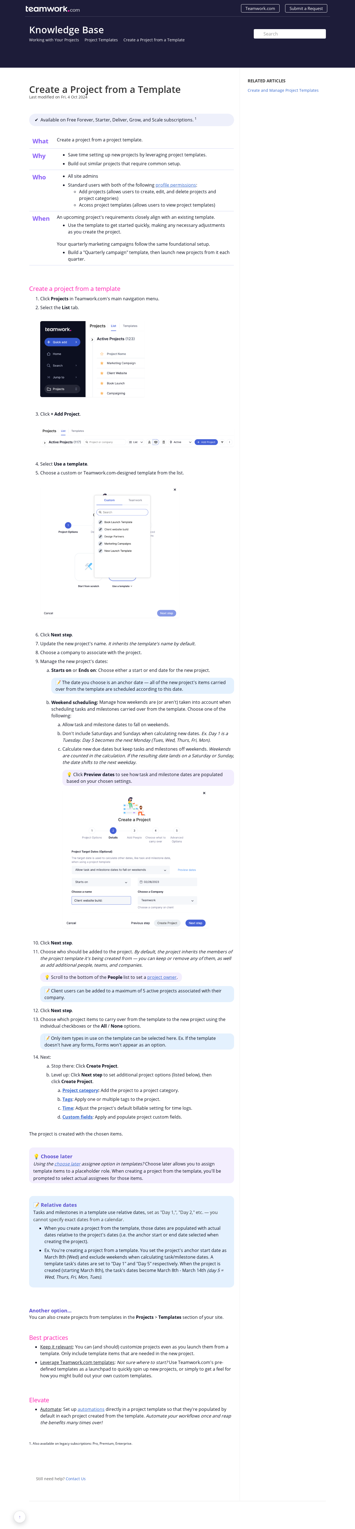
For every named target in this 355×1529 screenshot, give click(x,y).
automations (91, 1409)
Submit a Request (306, 8)
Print (215, 75)
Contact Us (76, 1478)
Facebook (230, 1461)
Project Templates (101, 39)
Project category (80, 1090)
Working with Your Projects (54, 39)
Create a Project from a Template (154, 39)
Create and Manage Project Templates (283, 90)
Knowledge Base (66, 29)
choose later (67, 1164)
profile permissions (176, 185)
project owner (162, 977)
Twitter (219, 1461)
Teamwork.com (260, 8)
